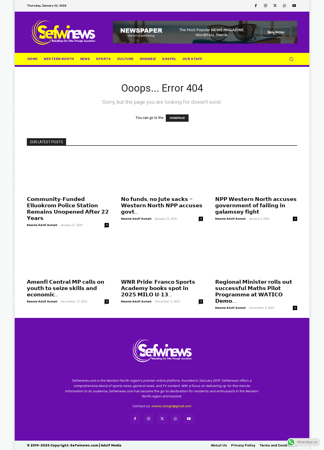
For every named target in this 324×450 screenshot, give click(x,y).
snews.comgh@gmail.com (171, 406)
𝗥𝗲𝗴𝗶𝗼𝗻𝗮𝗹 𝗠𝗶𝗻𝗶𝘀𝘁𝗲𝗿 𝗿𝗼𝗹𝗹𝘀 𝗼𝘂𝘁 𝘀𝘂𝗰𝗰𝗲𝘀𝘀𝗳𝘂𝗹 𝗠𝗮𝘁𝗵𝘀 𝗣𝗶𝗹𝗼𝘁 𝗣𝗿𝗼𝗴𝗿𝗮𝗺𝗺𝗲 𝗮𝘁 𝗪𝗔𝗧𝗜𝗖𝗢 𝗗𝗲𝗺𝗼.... (253, 291)
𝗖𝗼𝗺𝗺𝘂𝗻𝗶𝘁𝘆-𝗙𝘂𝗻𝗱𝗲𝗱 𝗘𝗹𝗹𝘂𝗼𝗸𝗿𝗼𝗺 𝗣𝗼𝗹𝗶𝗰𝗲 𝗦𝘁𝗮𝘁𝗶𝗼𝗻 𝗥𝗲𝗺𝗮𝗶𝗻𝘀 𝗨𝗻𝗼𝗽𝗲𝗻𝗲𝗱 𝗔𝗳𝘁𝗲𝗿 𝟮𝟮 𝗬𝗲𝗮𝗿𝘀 (68, 208)
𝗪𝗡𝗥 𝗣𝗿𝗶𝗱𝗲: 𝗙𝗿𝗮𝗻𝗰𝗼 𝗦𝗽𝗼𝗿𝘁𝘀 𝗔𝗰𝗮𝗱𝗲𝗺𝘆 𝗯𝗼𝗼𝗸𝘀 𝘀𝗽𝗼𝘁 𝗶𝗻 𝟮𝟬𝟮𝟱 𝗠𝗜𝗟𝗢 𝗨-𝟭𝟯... (158, 288)
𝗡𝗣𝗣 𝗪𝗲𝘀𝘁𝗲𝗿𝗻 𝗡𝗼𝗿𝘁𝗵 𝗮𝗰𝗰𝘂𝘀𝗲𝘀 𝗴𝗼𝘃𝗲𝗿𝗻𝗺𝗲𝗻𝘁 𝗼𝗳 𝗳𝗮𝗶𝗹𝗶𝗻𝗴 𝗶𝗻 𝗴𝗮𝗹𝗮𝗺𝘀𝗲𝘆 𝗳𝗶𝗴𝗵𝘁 (256, 205)
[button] (291, 59)
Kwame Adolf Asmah (42, 225)
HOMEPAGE (177, 118)
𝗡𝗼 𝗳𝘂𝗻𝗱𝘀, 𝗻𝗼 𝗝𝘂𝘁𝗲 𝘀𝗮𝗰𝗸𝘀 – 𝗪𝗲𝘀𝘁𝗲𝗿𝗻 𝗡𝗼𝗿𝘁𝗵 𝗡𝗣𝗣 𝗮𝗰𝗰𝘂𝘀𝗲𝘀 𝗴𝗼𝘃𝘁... (161, 205)
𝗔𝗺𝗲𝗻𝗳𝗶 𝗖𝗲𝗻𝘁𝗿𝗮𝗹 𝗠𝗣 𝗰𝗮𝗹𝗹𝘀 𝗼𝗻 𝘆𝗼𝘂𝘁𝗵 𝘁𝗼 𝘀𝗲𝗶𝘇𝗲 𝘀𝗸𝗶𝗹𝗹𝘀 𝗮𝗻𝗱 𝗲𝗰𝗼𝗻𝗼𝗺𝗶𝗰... (65, 288)
